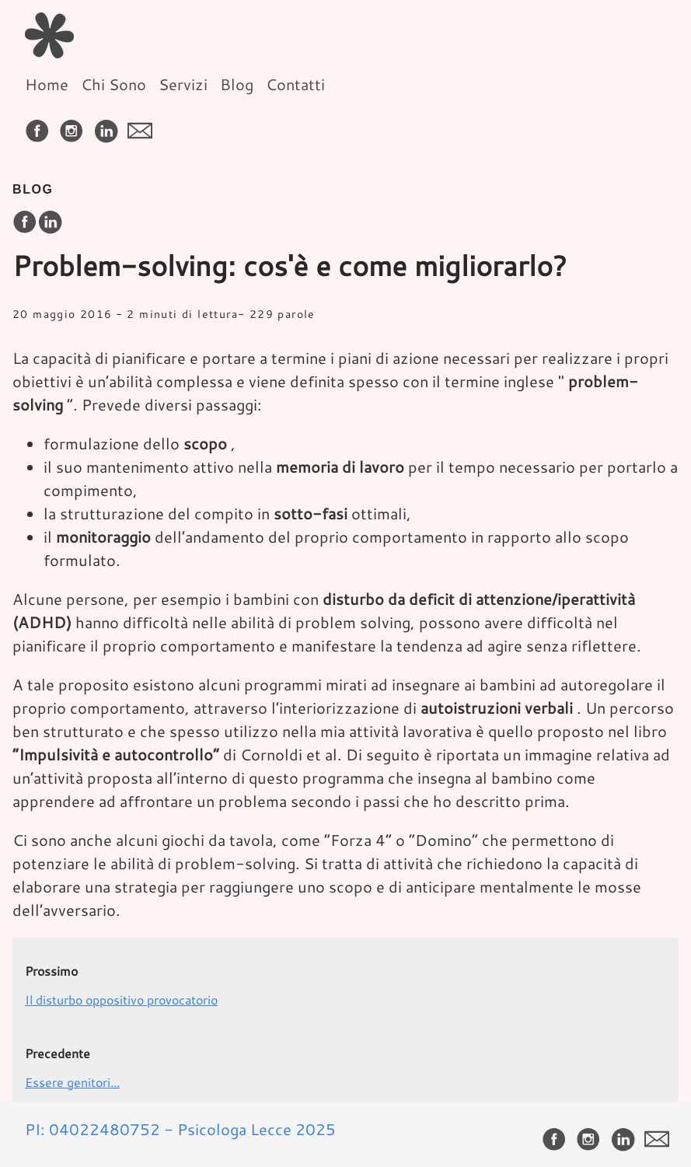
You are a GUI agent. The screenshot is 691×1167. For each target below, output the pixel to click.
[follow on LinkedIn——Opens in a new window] (108, 125)
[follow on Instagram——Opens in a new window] (74, 125)
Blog (236, 84)
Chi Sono (113, 84)
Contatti (295, 84)
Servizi (183, 84)
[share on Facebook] (24, 222)
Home (46, 84)
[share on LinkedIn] (49, 222)
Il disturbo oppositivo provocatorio (121, 999)
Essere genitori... (72, 1082)
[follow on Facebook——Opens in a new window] (40, 125)
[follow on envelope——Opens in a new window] (143, 125)
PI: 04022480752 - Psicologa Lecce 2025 (180, 1129)
